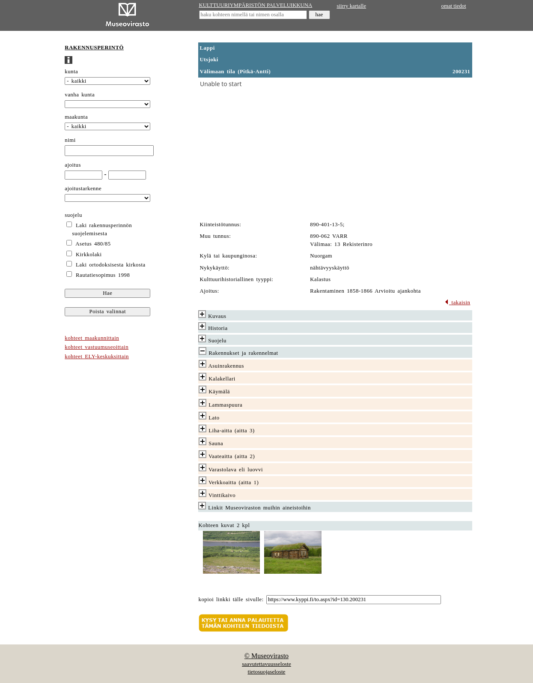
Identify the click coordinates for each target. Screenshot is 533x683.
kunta (71, 72)
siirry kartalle (351, 6)
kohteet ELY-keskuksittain (97, 356)
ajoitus (73, 165)
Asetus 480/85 (92, 244)
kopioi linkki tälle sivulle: (231, 599)
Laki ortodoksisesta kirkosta (111, 265)
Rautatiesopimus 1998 (103, 275)
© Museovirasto (266, 655)
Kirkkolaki (89, 255)
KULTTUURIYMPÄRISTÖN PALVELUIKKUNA (256, 5)
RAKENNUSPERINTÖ (94, 48)
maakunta (76, 117)
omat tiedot (453, 6)
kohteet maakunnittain (92, 338)
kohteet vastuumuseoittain (96, 347)
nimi (70, 140)
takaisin (457, 303)
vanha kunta (80, 95)
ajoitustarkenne (83, 189)
